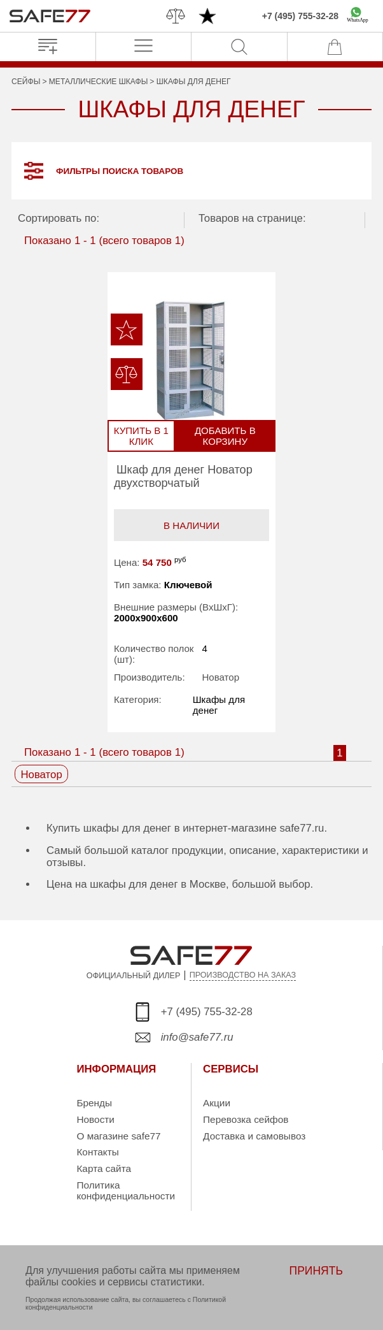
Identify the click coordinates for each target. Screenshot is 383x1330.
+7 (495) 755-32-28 (300, 16)
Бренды (94, 1103)
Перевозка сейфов (245, 1119)
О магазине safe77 (118, 1136)
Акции (216, 1103)
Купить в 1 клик (142, 436)
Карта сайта (103, 1168)
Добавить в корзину (224, 436)
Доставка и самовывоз (254, 1136)
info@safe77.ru (197, 1038)
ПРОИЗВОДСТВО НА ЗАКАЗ (243, 975)
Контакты (97, 1152)
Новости (95, 1119)
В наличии (191, 525)
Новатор (220, 677)
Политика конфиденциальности (125, 1191)
